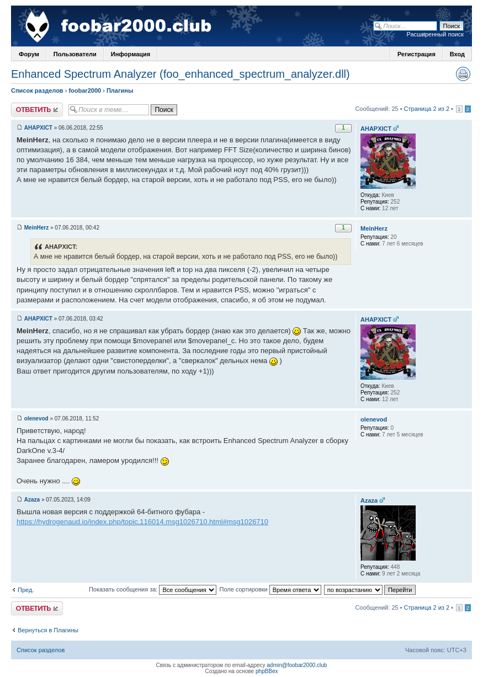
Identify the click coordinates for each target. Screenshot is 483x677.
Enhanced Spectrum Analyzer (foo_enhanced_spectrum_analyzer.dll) (180, 74)
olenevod (36, 418)
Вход (457, 54)
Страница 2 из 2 (426, 108)
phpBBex (267, 671)
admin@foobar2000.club (297, 665)
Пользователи (75, 54)
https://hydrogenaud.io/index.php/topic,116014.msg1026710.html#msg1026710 (142, 522)
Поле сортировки (270, 589)
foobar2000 (84, 90)
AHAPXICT (38, 128)
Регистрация (416, 54)
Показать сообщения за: (153, 589)
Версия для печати (463, 74)
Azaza (32, 500)
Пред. (26, 590)
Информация (130, 54)
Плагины (120, 90)
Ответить (37, 109)
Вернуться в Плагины (48, 630)
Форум (29, 54)
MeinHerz (36, 228)
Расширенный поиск (435, 34)
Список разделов (37, 90)
